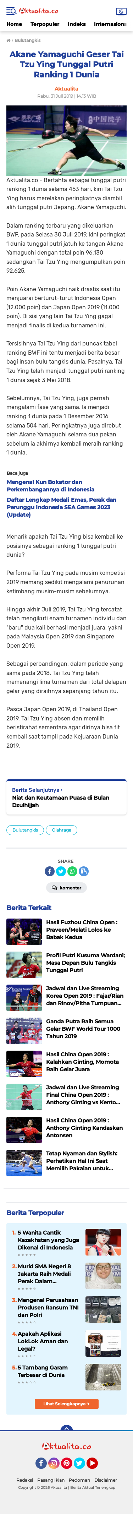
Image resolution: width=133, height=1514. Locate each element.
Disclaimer (105, 1480)
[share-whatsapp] (72, 871)
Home (14, 24)
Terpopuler (45, 24)
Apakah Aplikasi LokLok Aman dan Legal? (43, 1341)
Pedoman (79, 1480)
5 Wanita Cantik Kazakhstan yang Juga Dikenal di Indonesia (48, 1240)
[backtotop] (66, 1431)
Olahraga (61, 830)
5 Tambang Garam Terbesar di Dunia (43, 1371)
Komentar (66, 887)
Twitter (83, 1466)
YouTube (97, 1466)
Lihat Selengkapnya (66, 1403)
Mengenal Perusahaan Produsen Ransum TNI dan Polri (48, 1307)
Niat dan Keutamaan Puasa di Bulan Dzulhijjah (60, 801)
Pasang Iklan (51, 1480)
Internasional (111, 24)
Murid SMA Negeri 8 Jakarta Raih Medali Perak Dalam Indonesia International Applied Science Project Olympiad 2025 (46, 1274)
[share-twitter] (61, 871)
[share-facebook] (50, 871)
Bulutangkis (25, 830)
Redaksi (24, 1480)
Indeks (76, 24)
